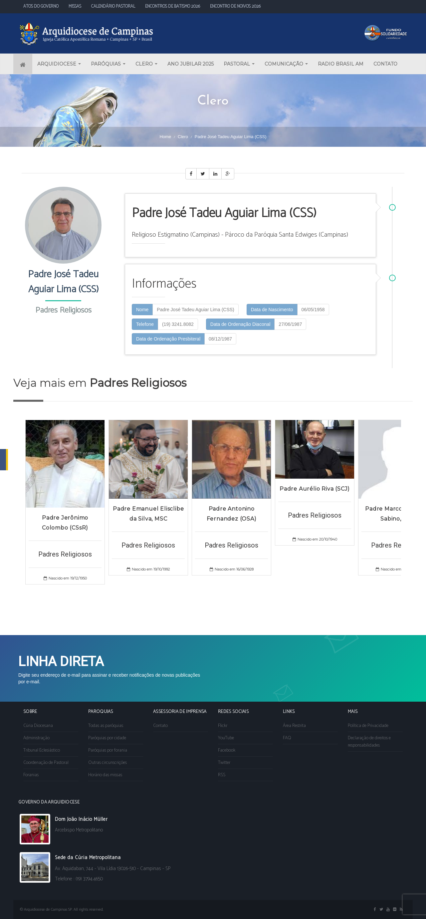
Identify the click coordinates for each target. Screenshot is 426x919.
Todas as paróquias (105, 726)
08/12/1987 (220, 339)
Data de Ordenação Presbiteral (168, 339)
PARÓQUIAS (108, 64)
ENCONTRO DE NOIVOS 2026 (235, 6)
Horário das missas (105, 775)
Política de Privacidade (368, 726)
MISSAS (75, 6)
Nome (142, 309)
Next (404, 522)
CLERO (146, 64)
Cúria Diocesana (38, 726)
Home (165, 136)
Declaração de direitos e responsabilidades (369, 741)
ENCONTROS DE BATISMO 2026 (172, 6)
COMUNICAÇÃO (286, 64)
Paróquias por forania (107, 750)
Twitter (224, 763)
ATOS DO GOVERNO (41, 6)
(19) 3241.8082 (178, 324)
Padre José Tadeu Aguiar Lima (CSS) (195, 309)
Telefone (145, 324)
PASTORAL (239, 64)
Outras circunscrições (107, 763)
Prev (22, 522)
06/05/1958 (313, 309)
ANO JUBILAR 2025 (190, 64)
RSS (221, 775)
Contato (160, 726)
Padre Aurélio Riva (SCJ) (315, 489)
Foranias (31, 775)
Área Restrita (294, 726)
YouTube (226, 738)
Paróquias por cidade (107, 738)
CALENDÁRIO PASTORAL (113, 6)
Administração (36, 738)
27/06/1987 (290, 324)
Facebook (226, 750)
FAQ (287, 738)
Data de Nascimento (272, 309)
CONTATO (385, 64)
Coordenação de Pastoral (46, 763)
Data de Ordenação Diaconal (240, 324)
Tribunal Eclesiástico (41, 750)
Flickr (222, 726)
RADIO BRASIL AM (340, 64)
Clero (183, 136)
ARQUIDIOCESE (59, 64)
